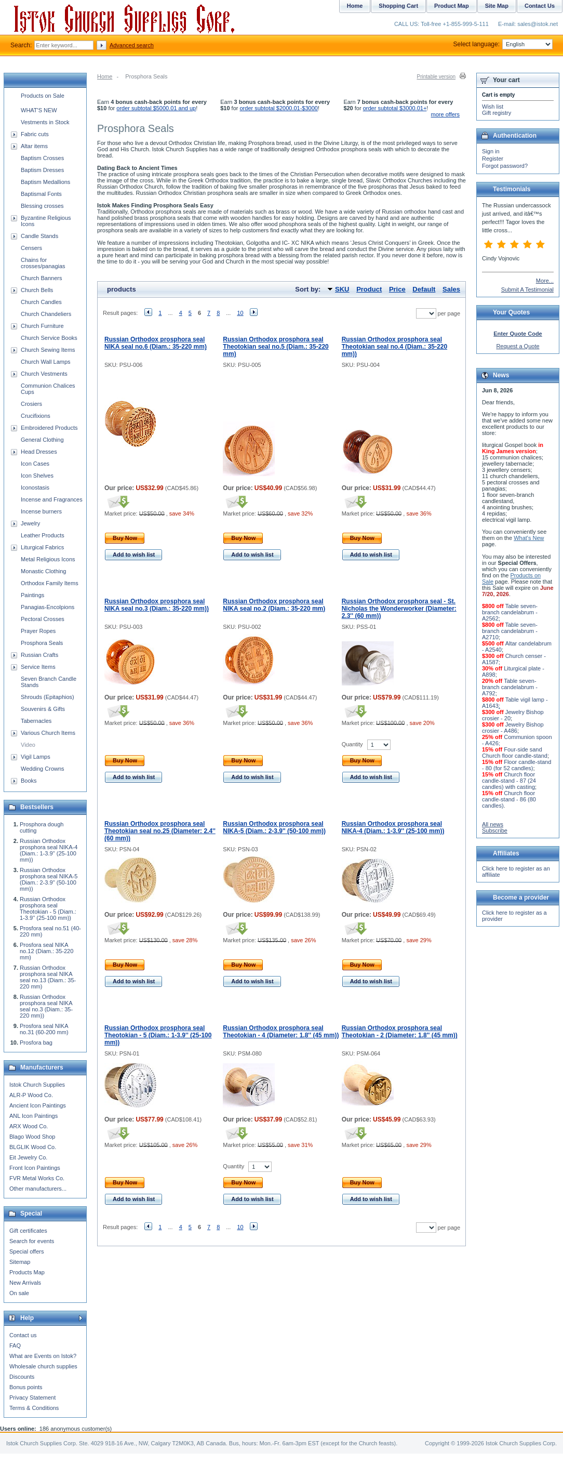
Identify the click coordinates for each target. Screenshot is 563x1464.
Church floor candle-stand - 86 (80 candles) (509, 799)
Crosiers (31, 404)
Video (28, 745)
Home (104, 76)
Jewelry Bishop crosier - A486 (513, 727)
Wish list (492, 106)
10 (240, 313)
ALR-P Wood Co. (31, 1095)
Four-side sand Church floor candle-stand (514, 752)
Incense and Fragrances (52, 499)
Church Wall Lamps (46, 362)
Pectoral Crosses (42, 619)
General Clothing (42, 440)
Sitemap (19, 1262)
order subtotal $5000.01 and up (156, 108)
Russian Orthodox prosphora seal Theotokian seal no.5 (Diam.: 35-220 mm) (275, 347)
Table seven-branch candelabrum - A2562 (510, 612)
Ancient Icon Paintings (37, 1105)
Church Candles (41, 302)
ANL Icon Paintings (33, 1116)
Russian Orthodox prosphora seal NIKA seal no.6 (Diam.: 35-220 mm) (155, 343)
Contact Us (540, 6)
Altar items (34, 146)
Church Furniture (42, 326)
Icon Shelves (37, 475)
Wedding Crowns (42, 769)
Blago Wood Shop (32, 1136)
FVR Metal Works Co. (36, 1178)
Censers (31, 248)
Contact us (23, 1335)
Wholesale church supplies (43, 1366)
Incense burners (41, 511)
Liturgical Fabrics (42, 547)
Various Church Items (48, 733)
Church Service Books (49, 338)
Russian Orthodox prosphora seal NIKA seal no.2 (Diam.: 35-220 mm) (274, 605)
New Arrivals (25, 1283)
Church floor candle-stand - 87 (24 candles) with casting (509, 780)
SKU (342, 289)
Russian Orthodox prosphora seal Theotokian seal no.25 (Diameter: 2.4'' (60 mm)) (160, 831)
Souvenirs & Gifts (43, 709)
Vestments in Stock (45, 122)
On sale (19, 1293)
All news (492, 824)
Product (369, 289)
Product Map (451, 6)
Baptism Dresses (42, 170)
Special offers (26, 1251)
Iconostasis (35, 487)
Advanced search (132, 45)
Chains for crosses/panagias (43, 263)
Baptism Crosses (42, 158)
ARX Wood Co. (28, 1126)
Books (29, 780)
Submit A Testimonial (527, 289)
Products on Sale (42, 96)
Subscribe (494, 830)
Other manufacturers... (37, 1188)
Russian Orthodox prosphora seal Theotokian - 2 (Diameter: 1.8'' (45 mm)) (400, 1031)
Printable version (436, 77)
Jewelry (30, 523)
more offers (445, 114)
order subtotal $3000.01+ (395, 108)
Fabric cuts (35, 134)
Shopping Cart (398, 6)
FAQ (15, 1345)
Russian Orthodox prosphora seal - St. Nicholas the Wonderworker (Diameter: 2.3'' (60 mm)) (399, 608)
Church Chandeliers (46, 314)
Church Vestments (44, 374)
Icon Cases (35, 463)
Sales (451, 289)
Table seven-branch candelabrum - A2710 (510, 631)
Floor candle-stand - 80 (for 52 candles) (516, 765)
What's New (529, 538)
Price (397, 289)
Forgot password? (505, 166)
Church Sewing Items (48, 350)
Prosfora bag (36, 1042)
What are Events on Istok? (42, 1356)
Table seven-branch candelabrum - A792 (510, 687)
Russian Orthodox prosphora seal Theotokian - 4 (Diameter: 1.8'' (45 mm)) (281, 1031)
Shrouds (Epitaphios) (47, 697)
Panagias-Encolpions (47, 607)
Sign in (491, 151)
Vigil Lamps (35, 757)
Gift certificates (28, 1231)
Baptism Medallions (45, 182)
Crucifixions (35, 416)
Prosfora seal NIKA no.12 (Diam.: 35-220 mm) (46, 951)
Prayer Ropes (38, 631)
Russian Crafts (39, 655)
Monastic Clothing (43, 571)
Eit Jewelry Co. (28, 1157)
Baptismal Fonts (41, 194)
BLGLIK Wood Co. (32, 1147)
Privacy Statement (32, 1397)
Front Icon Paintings (34, 1168)
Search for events (31, 1241)
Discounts (21, 1377)
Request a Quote (517, 346)
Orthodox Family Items (49, 583)
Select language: (503, 44)
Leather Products (42, 535)
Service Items (38, 667)
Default (423, 289)
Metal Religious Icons (48, 559)
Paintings (32, 595)
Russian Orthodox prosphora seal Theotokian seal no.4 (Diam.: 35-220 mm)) (394, 347)
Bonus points (26, 1387)
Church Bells (37, 290)
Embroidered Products (49, 428)
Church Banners (41, 278)
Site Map (496, 6)
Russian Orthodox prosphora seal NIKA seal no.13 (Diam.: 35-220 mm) (48, 977)
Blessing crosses (42, 206)
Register (492, 158)
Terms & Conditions (34, 1408)
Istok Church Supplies (37, 1084)
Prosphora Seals (42, 643)
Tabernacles (36, 721)
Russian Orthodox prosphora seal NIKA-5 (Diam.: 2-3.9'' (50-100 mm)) (274, 827)
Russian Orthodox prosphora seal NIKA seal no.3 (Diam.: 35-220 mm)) (156, 605)
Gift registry (496, 113)
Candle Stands (39, 236)
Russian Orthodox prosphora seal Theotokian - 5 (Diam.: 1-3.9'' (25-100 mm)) (157, 1035)
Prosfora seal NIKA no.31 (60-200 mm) (44, 1029)
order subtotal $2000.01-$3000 (279, 108)
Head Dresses (39, 452)
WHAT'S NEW (39, 110)
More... (545, 281)
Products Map (27, 1272)
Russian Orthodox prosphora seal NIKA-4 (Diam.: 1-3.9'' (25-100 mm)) (393, 827)
